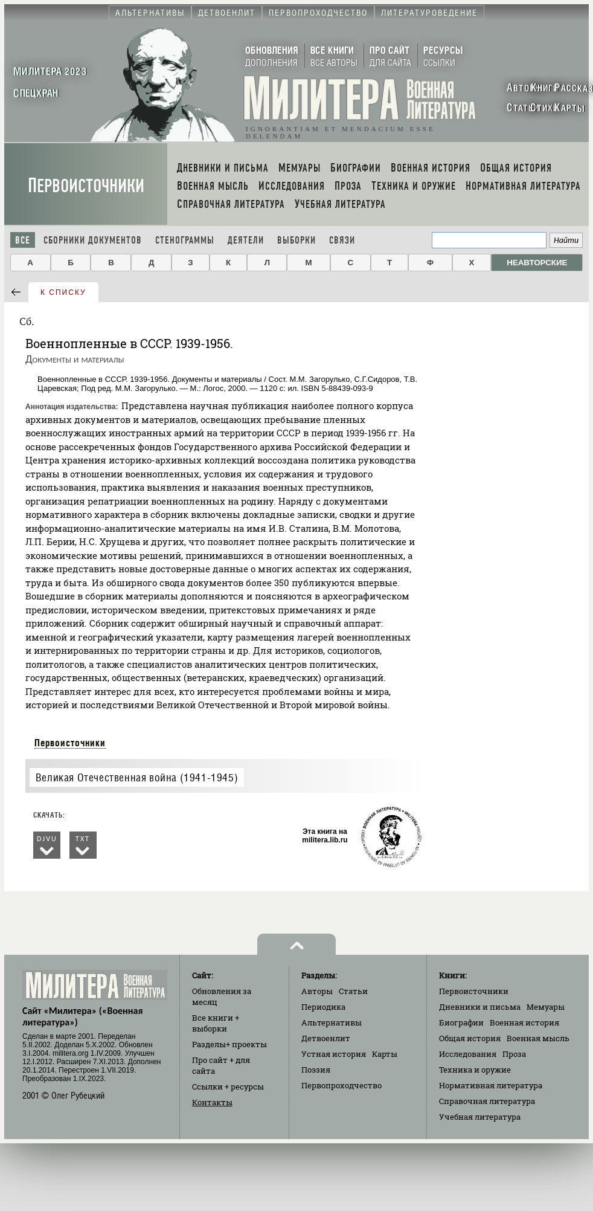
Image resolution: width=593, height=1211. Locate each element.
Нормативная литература (490, 1085)
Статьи (353, 991)
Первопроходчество (341, 1085)
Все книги (215, 1023)
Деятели (246, 240)
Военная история (524, 1022)
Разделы (229, 1044)
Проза (514, 1053)
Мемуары (546, 1006)
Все (22, 240)
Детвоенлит (325, 1038)
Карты (384, 1053)
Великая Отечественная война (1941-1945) (137, 777)
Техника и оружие (475, 1069)
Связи (342, 240)
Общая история (470, 1038)
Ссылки (228, 1086)
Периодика (323, 1006)
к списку (63, 292)
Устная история (333, 1053)
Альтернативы (331, 1022)
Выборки (296, 240)
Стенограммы (184, 240)
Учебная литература (480, 1116)
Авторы (317, 991)
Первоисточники (86, 186)
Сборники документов (92, 240)
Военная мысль (538, 1038)
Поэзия (315, 1069)
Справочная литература (487, 1101)
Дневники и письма (480, 1006)
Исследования (467, 1053)
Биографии (461, 1022)
